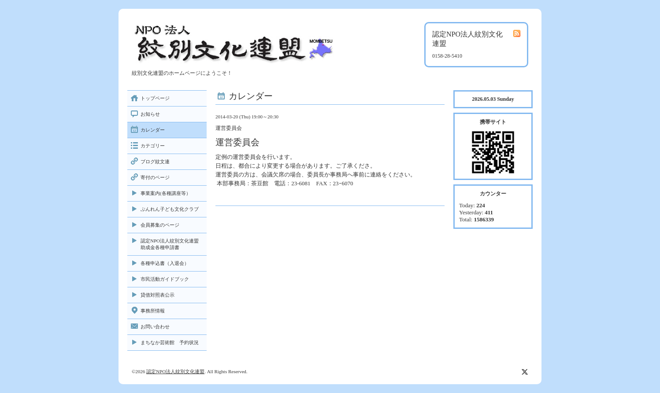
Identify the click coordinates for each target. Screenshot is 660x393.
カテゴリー (153, 145)
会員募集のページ (160, 225)
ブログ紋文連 (155, 161)
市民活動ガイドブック (165, 279)
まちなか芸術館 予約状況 (170, 342)
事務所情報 (153, 310)
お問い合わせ (155, 326)
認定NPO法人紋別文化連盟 (175, 371)
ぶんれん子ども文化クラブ (170, 209)
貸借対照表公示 (157, 295)
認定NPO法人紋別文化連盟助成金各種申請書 (170, 244)
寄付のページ (155, 177)
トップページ (155, 98)
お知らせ (150, 114)
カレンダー (153, 129)
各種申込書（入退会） (165, 263)
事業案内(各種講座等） (166, 193)
